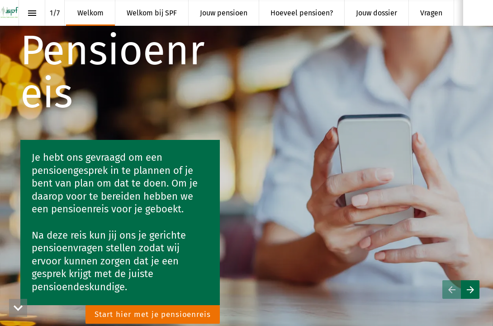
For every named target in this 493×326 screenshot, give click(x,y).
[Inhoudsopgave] (32, 13)
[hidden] (18, 308)
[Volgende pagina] (470, 289)
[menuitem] (90, 13)
